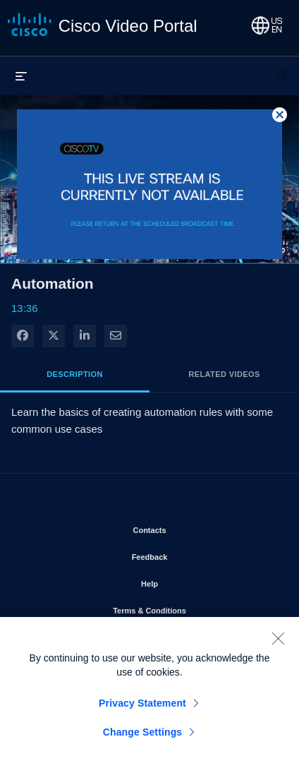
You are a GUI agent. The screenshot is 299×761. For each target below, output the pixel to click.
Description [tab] (75, 374)
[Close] (278, 643)
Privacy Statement (142, 708)
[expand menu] (21, 75)
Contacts (189, 527)
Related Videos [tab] (224, 374)
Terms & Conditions (190, 608)
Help (189, 581)
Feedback (190, 554)
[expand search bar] (282, 68)
